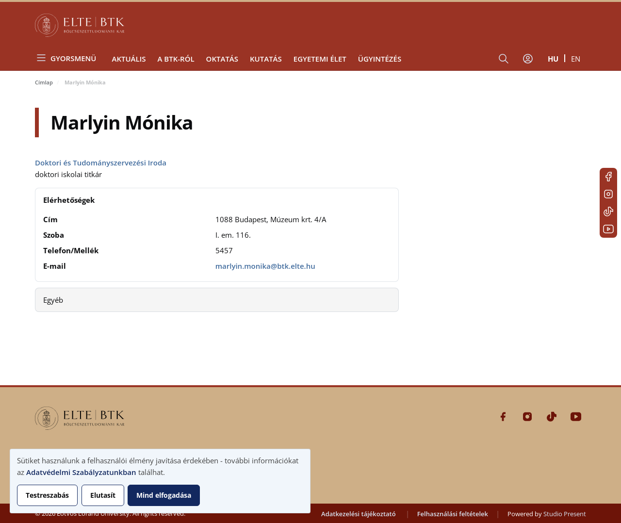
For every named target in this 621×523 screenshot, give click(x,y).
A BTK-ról (175, 59)
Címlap (44, 82)
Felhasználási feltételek (452, 513)
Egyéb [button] (53, 300)
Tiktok (608, 211)
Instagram (608, 194)
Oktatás (222, 59)
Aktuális (129, 59)
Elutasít (102, 495)
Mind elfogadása (163, 495)
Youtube (608, 229)
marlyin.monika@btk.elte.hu (265, 266)
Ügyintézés (379, 59)
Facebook (608, 176)
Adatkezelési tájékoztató (358, 513)
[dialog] (160, 481)
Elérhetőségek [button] (69, 200)
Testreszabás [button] (47, 495)
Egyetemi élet (320, 59)
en (575, 59)
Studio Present (564, 513)
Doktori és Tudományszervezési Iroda (100, 162)
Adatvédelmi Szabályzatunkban (81, 472)
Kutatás (266, 59)
